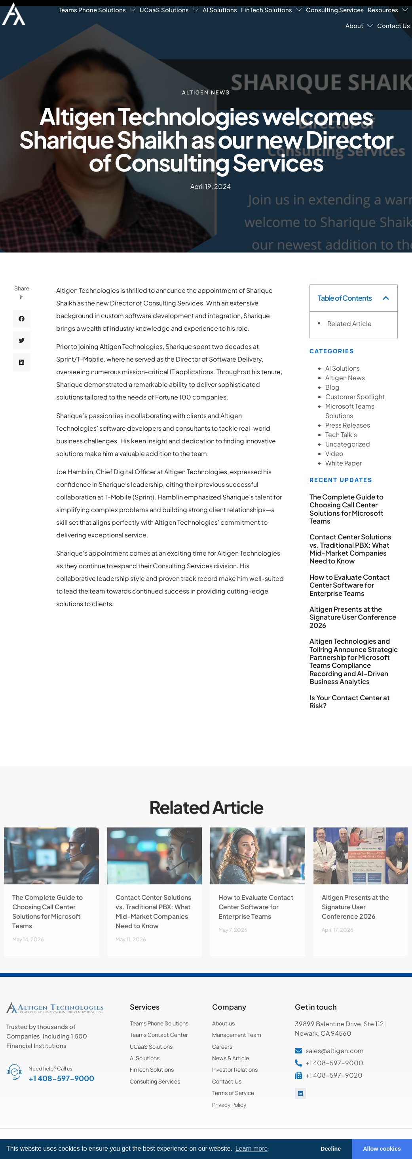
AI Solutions (220, 9)
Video (334, 453)
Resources (388, 10)
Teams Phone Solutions (97, 10)
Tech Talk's (341, 434)
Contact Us (393, 25)
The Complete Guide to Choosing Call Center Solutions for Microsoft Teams (346, 508)
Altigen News (206, 92)
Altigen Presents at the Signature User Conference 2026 (352, 617)
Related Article (349, 324)
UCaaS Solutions (169, 10)
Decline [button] (331, 1149)
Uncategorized (347, 444)
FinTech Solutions (271, 10)
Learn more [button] (251, 1148)
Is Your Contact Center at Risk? (349, 701)
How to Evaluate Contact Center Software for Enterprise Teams (349, 585)
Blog (332, 387)
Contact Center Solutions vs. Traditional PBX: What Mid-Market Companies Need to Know (350, 548)
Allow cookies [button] (382, 1149)
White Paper (343, 463)
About (359, 25)
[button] (21, 324)
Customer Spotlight (355, 396)
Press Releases (347, 425)
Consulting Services (335, 9)
